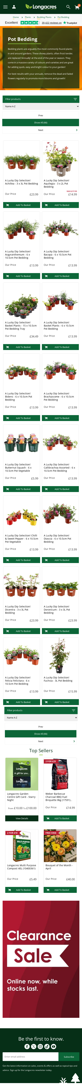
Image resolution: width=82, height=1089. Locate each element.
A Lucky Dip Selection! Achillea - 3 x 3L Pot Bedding (21, 182)
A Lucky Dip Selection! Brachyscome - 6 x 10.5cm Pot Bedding (59, 396)
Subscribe (69, 1056)
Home (16, 17)
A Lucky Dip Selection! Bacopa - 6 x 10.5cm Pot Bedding (57, 254)
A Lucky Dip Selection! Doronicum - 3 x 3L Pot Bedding (57, 609)
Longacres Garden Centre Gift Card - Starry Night (21, 797)
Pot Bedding (63, 17)
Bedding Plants (44, 17)
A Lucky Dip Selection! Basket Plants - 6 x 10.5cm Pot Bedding (59, 325)
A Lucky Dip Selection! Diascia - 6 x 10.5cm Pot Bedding (57, 538)
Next (40, 130)
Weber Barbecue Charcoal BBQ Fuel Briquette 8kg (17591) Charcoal (58, 798)
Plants (28, 17)
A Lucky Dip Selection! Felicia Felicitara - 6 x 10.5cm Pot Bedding (18, 680)
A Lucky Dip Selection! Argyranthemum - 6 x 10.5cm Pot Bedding (18, 254)
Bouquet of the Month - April (59, 867)
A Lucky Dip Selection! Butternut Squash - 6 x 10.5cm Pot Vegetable (18, 467)
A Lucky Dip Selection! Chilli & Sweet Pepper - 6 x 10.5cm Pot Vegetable (21, 538)
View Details (22, 818)
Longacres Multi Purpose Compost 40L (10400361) (21, 867)
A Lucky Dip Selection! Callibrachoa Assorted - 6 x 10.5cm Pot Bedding (59, 467)
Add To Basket (18, 205)
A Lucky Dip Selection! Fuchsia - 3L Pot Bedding (58, 679)
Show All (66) (40, 122)
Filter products (41, 99)
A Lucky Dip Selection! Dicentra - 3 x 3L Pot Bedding (18, 609)
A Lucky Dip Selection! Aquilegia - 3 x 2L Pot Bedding (56, 183)
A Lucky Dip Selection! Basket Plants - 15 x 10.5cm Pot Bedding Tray (21, 325)
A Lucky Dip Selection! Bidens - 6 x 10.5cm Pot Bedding (18, 396)
